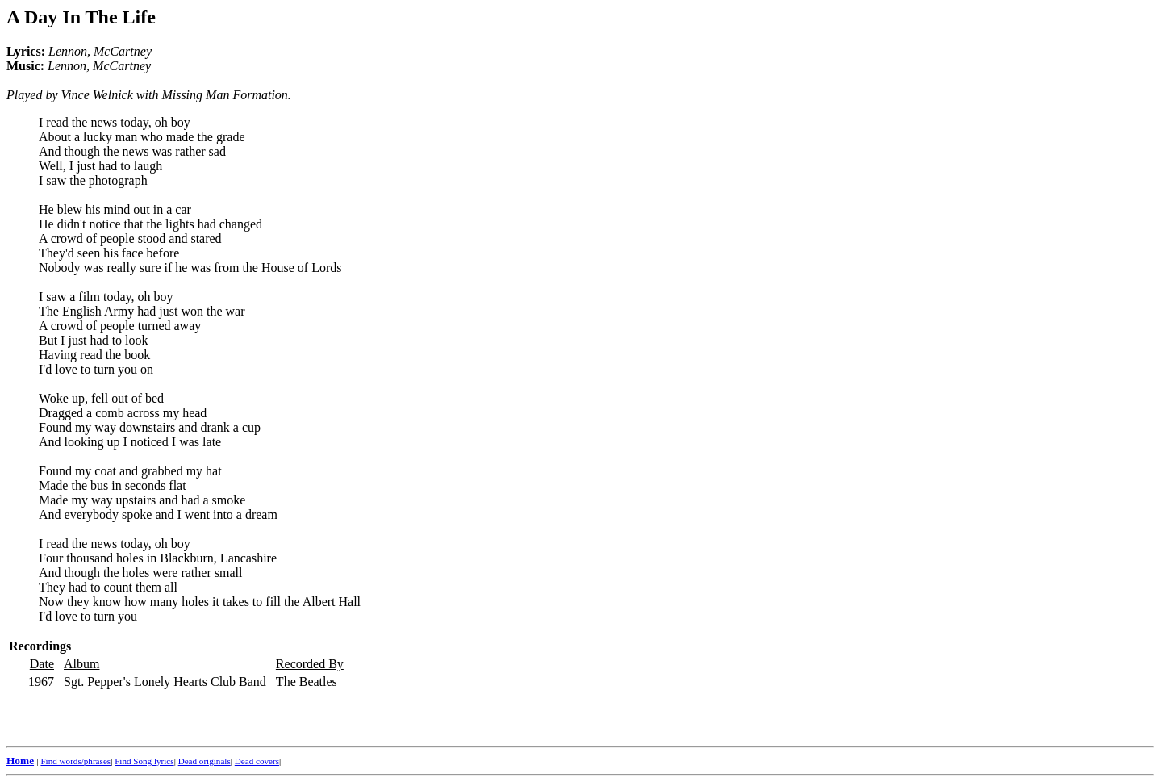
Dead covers (257, 761)
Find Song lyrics (144, 761)
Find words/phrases (75, 761)
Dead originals (204, 761)
